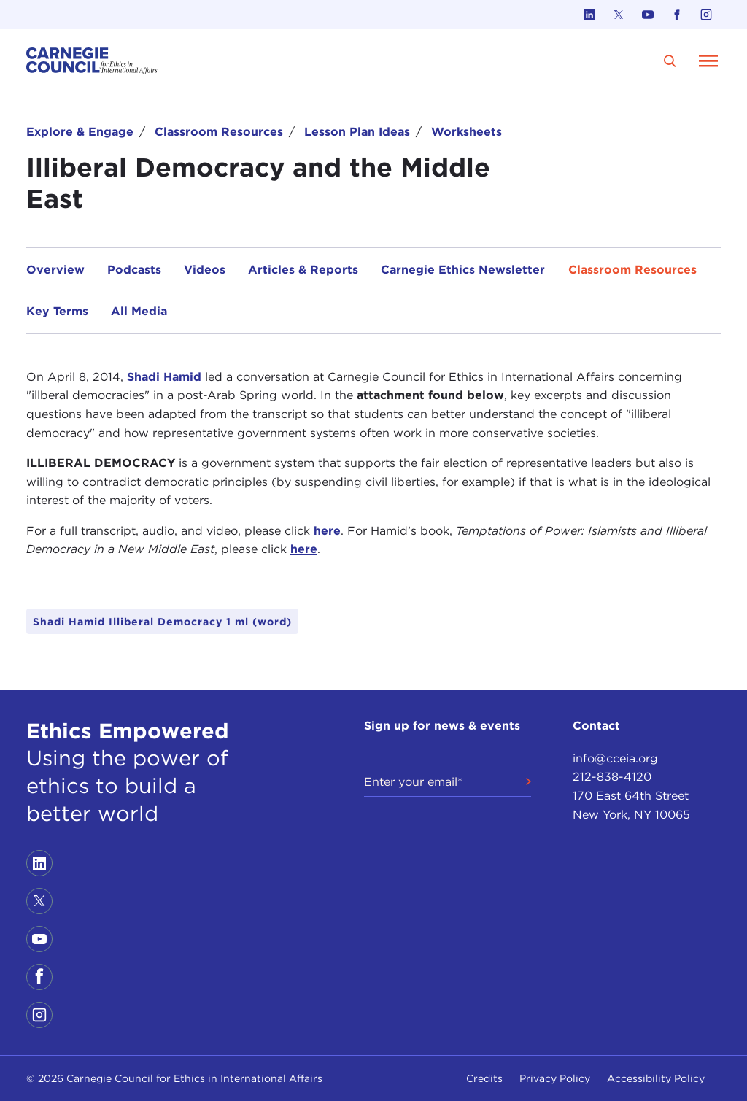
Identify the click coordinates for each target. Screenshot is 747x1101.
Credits (484, 1078)
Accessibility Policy (656, 1078)
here (327, 531)
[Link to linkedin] (589, 14)
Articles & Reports (303, 270)
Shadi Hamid (164, 377)
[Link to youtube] (647, 14)
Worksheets (466, 132)
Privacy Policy (554, 1078)
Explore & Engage (79, 132)
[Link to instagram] (706, 14)
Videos (204, 270)
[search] (670, 61)
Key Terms (57, 311)
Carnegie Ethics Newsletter (463, 270)
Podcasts (134, 270)
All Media (139, 311)
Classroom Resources (219, 132)
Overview (55, 270)
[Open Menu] (708, 60)
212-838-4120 (612, 777)
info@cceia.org (615, 758)
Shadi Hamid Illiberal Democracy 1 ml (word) (162, 621)
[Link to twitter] (618, 14)
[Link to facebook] (677, 14)
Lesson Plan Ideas (357, 132)
